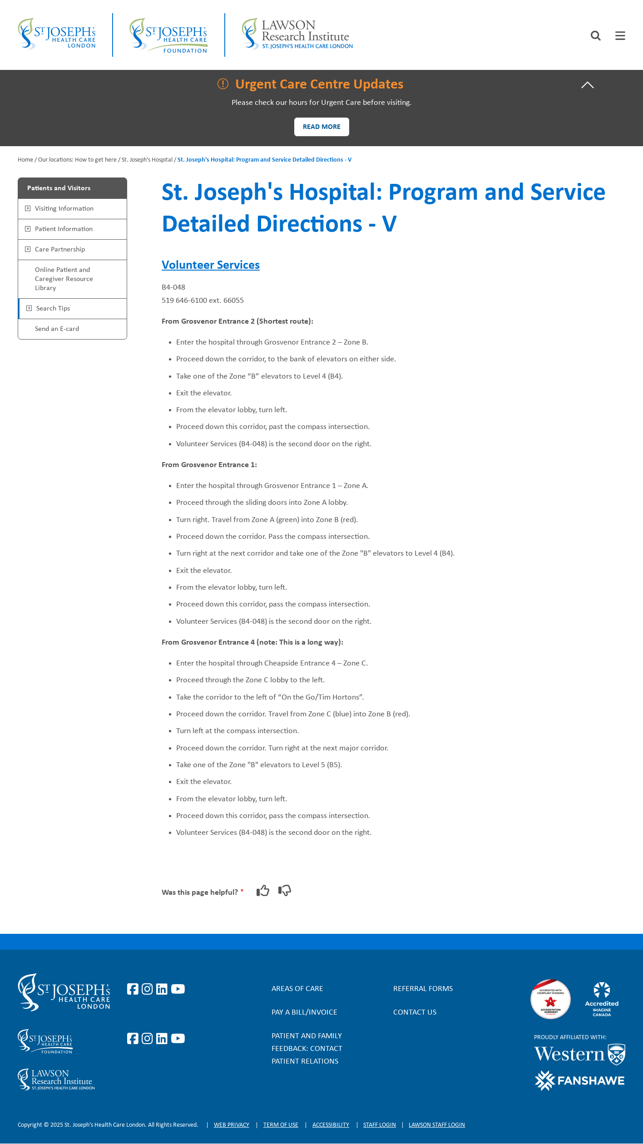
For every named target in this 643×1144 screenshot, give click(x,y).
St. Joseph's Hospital (147, 160)
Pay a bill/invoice (304, 1012)
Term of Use (280, 1125)
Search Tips (53, 308)
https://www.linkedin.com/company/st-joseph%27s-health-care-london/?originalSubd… (163, 989)
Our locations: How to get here (77, 160)
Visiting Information (64, 208)
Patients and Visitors (58, 188)
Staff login (379, 1125)
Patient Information (64, 229)
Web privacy (231, 1125)
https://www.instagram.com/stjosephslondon (149, 989)
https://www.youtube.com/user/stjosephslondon (178, 989)
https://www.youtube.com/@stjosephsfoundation (178, 1039)
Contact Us (414, 1012)
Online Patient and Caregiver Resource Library (64, 279)
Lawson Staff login (437, 1125)
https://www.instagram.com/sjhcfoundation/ (149, 1039)
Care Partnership (60, 249)
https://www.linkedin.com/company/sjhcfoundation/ (163, 1039)
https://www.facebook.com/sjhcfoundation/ (134, 1039)
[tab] (620, 35)
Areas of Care (297, 989)
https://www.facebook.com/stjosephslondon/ (134, 989)
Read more (322, 127)
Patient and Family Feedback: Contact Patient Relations (307, 1049)
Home (25, 160)
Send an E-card (57, 329)
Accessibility (330, 1125)
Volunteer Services (211, 265)
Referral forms (423, 989)
